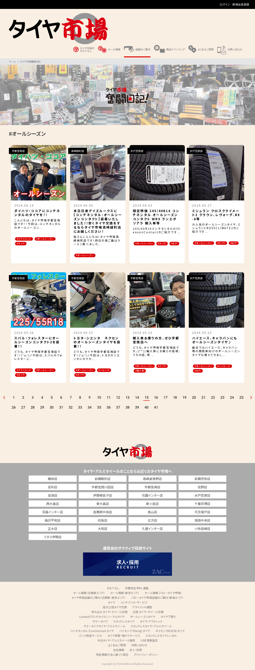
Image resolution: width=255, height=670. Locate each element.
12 (118, 398)
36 (108, 408)
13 (127, 398)
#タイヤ (49, 244)
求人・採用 (135, 651)
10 (99, 398)
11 (108, 398)
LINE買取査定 (149, 641)
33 (80, 408)
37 (118, 408)
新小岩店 (152, 504)
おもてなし (113, 589)
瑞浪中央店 (202, 521)
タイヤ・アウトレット (151, 622)
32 (71, 408)
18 (175, 398)
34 (90, 408)
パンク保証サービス (90, 636)
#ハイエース (203, 371)
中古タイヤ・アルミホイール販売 (116, 641)
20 (194, 398)
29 (42, 408)
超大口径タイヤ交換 (115, 608)
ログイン (225, 4)
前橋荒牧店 (202, 479)
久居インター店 (152, 529)
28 (33, 408)
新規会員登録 (240, 4)
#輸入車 (141, 371)
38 (127, 408)
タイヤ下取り (168, 617)
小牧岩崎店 (202, 529)
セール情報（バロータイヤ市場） (163, 594)
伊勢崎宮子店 (102, 496)
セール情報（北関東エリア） (89, 594)
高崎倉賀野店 (152, 479)
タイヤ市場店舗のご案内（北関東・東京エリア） (99, 598)
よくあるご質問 (117, 646)
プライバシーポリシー (146, 655)
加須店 (52, 496)
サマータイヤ (100, 622)
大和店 (102, 529)
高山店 (152, 512)
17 (165, 398)
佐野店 (202, 487)
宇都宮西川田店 (103, 487)
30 (52, 408)
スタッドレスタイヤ (124, 622)
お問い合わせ (139, 646)
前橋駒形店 (102, 479)
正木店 (52, 529)
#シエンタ (110, 371)
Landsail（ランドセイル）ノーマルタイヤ (102, 617)
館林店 (52, 479)
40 (146, 408)
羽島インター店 (52, 512)
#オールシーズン (27, 244)
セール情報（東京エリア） (124, 594)
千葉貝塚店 (202, 504)
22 (213, 398)
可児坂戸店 (202, 512)
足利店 (52, 487)
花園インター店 (152, 496)
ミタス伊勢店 (52, 537)
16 (156, 398)
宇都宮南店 (152, 487)
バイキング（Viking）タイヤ (134, 632)
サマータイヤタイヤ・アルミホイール (104, 627)
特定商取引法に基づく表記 (112, 655)
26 (14, 408)
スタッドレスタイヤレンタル (161, 636)
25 (241, 398)
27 (23, 408)
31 (61, 408)
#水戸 (140, 249)
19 (184, 398)
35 (99, 408)
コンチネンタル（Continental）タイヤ (92, 632)
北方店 (152, 521)
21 (203, 398)
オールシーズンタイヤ (142, 617)
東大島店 (102, 504)
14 (137, 398)
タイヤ (111, 603)
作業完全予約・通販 (136, 589)
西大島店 (52, 504)
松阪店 (102, 521)
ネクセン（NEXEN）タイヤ (170, 632)
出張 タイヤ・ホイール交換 (148, 613)
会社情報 (118, 651)
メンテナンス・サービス (134, 603)
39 (137, 408)
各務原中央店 (102, 512)
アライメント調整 (142, 608)
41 (156, 408)
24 (232, 398)
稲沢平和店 (52, 521)
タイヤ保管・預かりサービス (124, 636)
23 (222, 398)
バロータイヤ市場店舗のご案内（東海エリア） (157, 598)
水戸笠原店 (202, 496)
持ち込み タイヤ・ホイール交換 (110, 613)
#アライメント (26, 239)
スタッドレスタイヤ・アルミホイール (151, 627)
